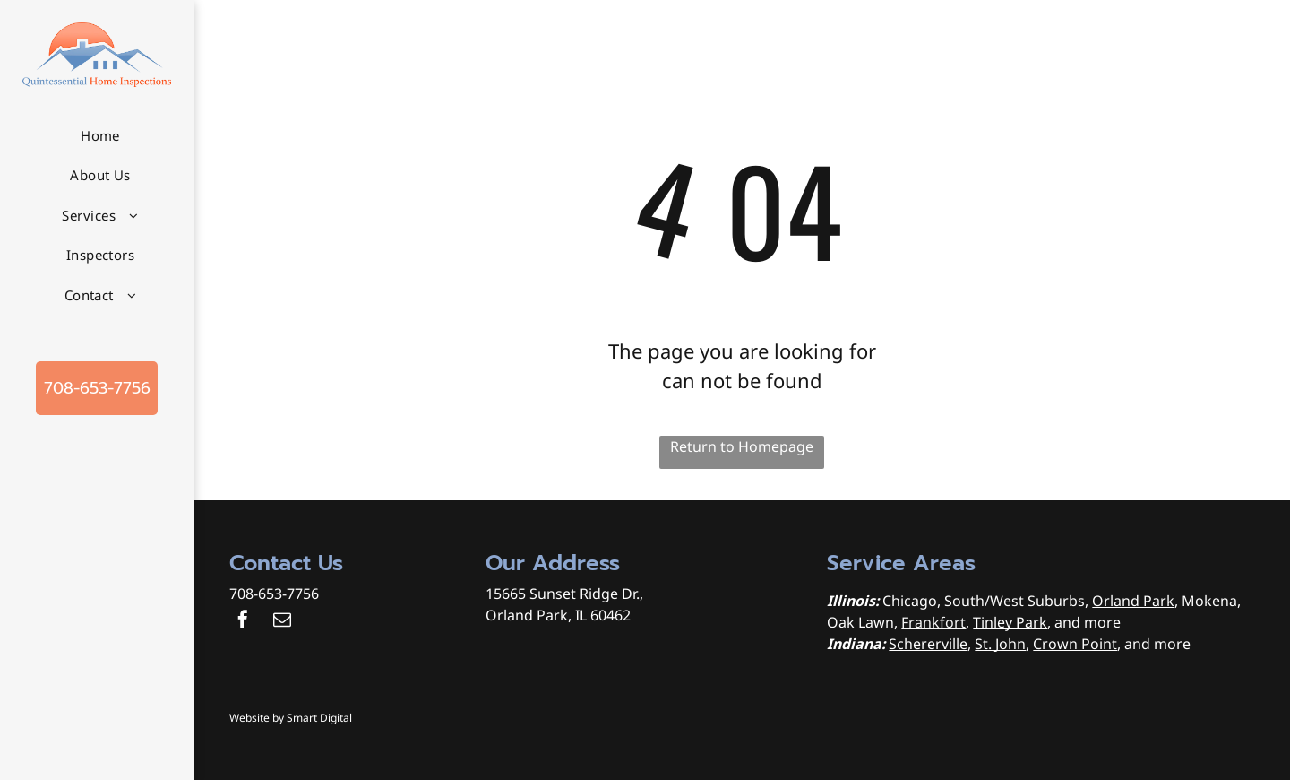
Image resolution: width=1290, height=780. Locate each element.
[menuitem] (100, 136)
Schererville (928, 644)
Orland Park (1133, 601)
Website (249, 717)
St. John (1000, 644)
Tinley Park (1010, 622)
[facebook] (242, 621)
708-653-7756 (274, 593)
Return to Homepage (741, 446)
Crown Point (1075, 644)
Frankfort (933, 622)
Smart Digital (319, 717)
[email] (282, 621)
